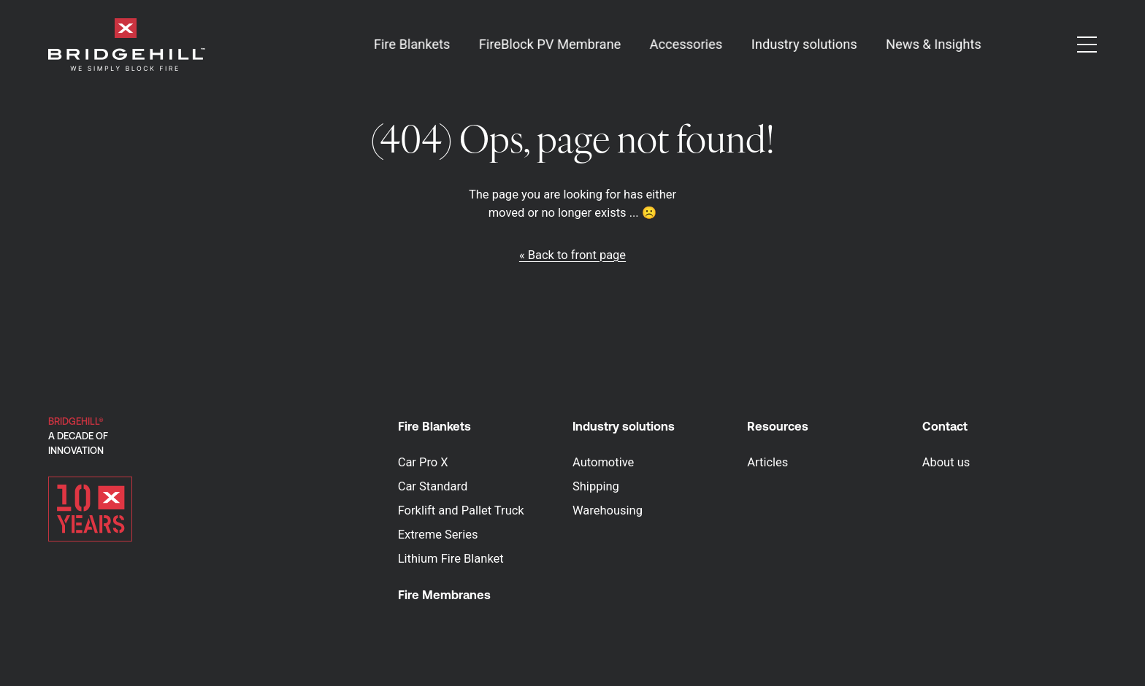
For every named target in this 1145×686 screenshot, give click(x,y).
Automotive (603, 462)
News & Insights (933, 44)
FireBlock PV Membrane (550, 44)
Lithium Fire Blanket (451, 559)
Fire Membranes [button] (444, 594)
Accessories (685, 44)
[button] (1087, 44)
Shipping (595, 486)
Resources (777, 426)
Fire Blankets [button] (411, 44)
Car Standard (433, 486)
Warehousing (607, 510)
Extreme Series (438, 535)
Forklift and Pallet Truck (461, 510)
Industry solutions (623, 426)
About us (946, 462)
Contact (945, 426)
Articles (767, 462)
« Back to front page (572, 255)
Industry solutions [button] (804, 44)
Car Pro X (423, 462)
